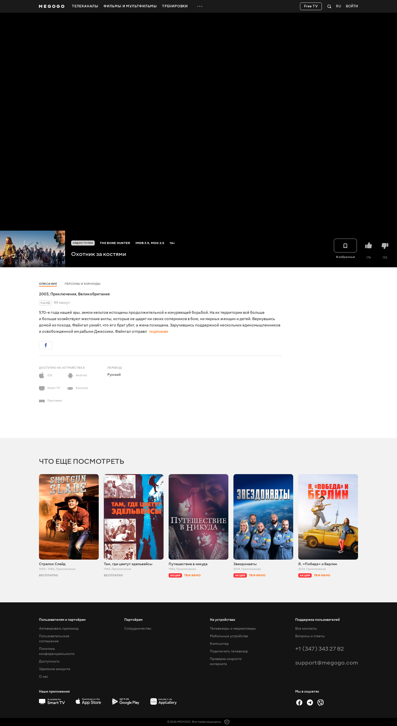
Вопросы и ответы (310, 636)
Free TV (311, 6)
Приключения (63, 294)
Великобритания (94, 294)
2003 (44, 294)
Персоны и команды (83, 284)
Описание (48, 284)
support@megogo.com (326, 663)
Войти (352, 6)
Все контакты (306, 628)
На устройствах (222, 620)
